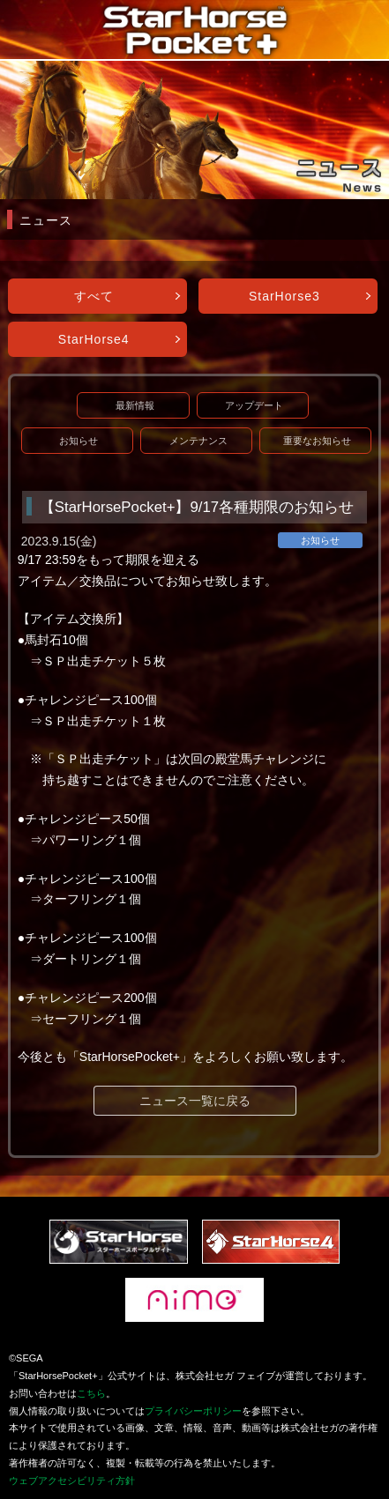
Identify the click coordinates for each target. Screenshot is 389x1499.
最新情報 (135, 405)
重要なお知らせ (317, 440)
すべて (94, 296)
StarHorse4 (94, 339)
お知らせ (78, 440)
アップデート (254, 405)
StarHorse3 (284, 296)
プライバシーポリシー (193, 1411)
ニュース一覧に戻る (195, 1101)
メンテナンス (198, 440)
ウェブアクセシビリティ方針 (72, 1480)
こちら (91, 1393)
